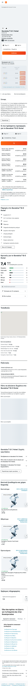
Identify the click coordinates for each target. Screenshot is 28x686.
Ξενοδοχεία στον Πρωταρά (10, 629)
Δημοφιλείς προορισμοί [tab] (9, 619)
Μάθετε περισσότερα (7, 189)
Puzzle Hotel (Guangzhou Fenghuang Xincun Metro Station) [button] (13, 573)
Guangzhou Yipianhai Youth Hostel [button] (9, 541)
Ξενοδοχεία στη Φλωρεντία (10, 644)
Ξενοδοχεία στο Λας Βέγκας (10, 650)
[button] (2, 2)
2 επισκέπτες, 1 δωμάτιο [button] (10, 49)
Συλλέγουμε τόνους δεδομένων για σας (14, 673)
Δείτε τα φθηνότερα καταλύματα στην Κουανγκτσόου (22, 520)
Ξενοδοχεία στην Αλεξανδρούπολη (12, 631)
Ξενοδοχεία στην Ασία (20, 684)
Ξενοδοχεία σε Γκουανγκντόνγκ (18, 685)
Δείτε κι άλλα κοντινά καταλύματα (22, 489)
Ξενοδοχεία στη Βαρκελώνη (10, 642)
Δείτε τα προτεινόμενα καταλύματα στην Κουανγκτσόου (21, 552)
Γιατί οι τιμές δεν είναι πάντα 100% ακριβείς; (14, 676)
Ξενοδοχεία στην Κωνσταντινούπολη (13, 640)
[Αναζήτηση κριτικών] (15, 287)
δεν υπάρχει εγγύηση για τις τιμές (9, 666)
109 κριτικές (11, 40)
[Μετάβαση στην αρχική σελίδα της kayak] (9, 2)
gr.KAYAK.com (4, 684)
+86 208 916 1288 (6, 36)
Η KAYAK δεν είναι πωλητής (14, 671)
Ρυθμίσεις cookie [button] (5, 199)
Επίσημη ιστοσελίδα (7, 38)
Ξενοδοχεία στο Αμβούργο (10, 646)
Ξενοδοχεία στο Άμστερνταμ (11, 633)
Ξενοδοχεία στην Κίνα (5, 685)
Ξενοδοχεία (11, 684)
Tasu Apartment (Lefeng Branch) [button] (9, 509)
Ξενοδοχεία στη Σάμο (9, 648)
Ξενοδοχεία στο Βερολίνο (10, 637)
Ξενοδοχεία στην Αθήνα (9, 635)
